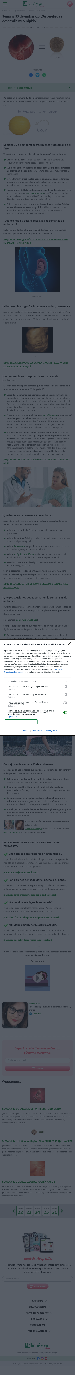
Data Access (37, 731)
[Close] (70, 644)
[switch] (65, 686)
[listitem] (37, 681)
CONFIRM (21, 721)
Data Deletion (23, 731)
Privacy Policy (51, 731)
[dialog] (37, 688)
